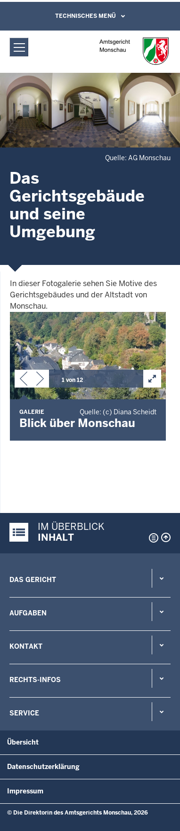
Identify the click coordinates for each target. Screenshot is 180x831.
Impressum (25, 791)
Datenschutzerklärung (43, 766)
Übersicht (23, 742)
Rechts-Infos (35, 680)
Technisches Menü (85, 16)
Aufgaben (28, 613)
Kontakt (25, 646)
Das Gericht (32, 579)
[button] (24, 380)
